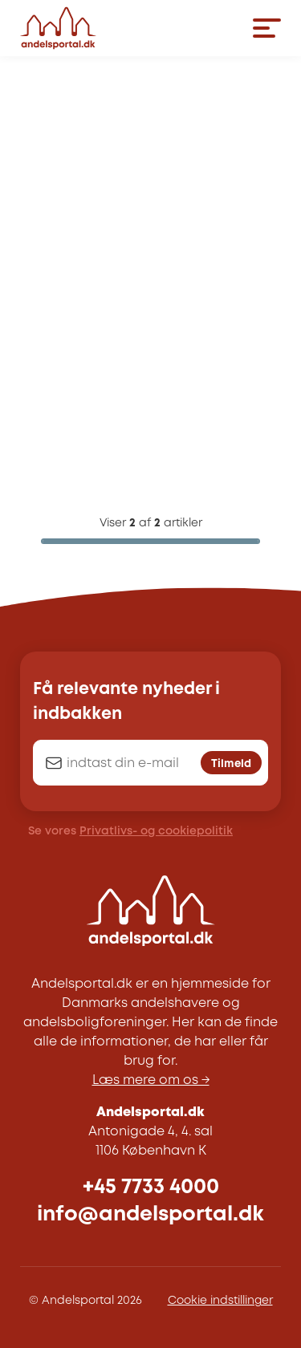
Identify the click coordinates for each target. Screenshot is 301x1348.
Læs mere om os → (150, 1080)
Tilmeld (231, 764)
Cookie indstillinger (220, 1300)
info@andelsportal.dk (150, 1214)
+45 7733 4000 (151, 1187)
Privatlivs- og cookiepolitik (156, 831)
